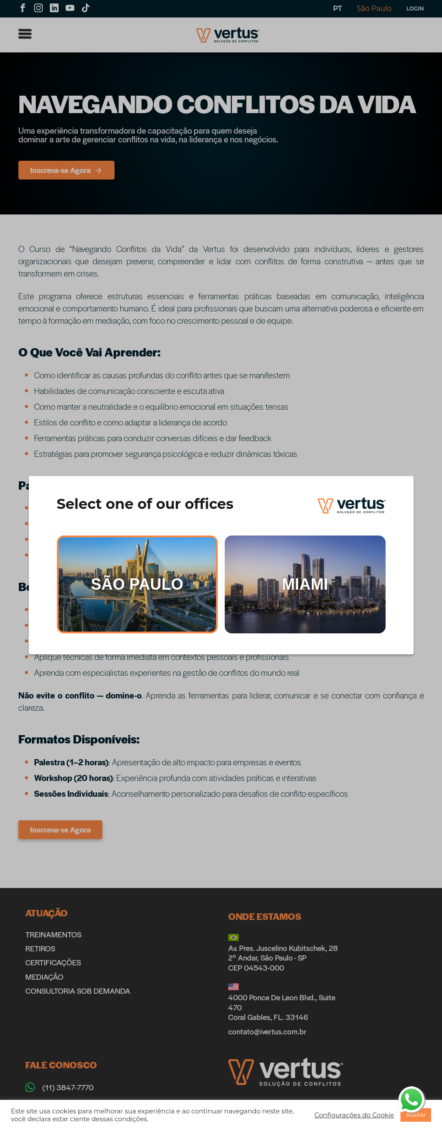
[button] (354, 1115)
